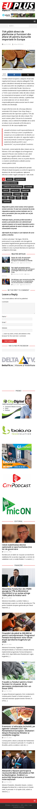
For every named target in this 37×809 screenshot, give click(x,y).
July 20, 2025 (7, 44)
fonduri (17, 194)
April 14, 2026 (7, 782)
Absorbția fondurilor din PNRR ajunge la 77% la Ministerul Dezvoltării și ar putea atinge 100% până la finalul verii (16, 592)
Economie (29, 187)
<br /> (18, 378)
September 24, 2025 (18, 274)
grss (25, 194)
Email (4, 322)
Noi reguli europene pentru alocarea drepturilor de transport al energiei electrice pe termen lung (23, 270)
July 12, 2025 (16, 284)
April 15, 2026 (7, 737)
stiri (18, 198)
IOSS (4, 198)
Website (4, 328)
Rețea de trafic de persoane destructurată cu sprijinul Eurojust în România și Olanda (21, 259)
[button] (34, 21)
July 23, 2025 (16, 262)
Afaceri (9, 179)
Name (4, 316)
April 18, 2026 (7, 691)
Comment (5, 302)
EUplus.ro (15, 190)
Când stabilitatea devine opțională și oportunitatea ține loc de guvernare (17, 546)
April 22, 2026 (7, 552)
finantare (25, 190)
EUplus (5, 190)
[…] (33, 559)
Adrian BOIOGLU (18, 44)
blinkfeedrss (20, 179)
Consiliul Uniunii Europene (12, 187)
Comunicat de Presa (10, 183)
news (11, 198)
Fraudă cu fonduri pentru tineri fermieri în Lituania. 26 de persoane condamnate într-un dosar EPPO (17, 685)
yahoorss (6, 201)
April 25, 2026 (7, 598)
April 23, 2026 (7, 644)
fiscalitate (7, 194)
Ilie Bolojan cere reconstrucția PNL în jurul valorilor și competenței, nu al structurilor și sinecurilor (23, 281)
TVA (24, 198)
